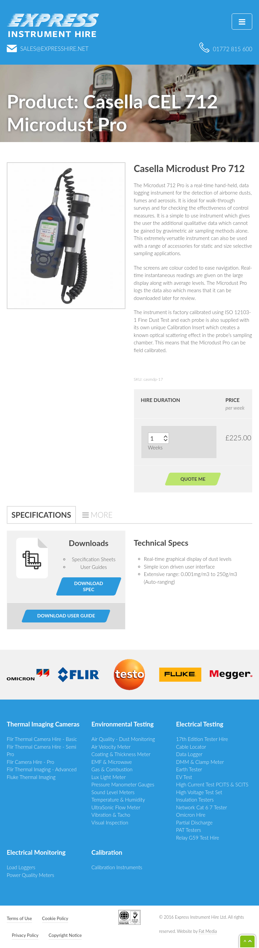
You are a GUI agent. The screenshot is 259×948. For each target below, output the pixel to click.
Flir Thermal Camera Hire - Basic (42, 739)
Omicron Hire (190, 815)
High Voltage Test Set (199, 792)
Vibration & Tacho (110, 815)
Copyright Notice (65, 935)
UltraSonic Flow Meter (115, 807)
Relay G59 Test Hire (197, 838)
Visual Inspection (109, 822)
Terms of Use (19, 918)
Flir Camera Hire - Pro (30, 762)
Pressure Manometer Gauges (122, 784)
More (102, 514)
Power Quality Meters (30, 875)
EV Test (184, 777)
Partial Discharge (194, 822)
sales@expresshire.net (48, 48)
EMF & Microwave (111, 762)
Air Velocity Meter (111, 747)
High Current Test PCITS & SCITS (212, 784)
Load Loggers (21, 867)
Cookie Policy (55, 918)
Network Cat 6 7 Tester (201, 807)
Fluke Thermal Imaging (31, 777)
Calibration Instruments (116, 867)
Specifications (41, 514)
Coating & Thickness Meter (120, 754)
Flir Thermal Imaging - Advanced (42, 769)
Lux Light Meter (108, 777)
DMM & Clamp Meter (200, 762)
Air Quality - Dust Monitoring (123, 739)
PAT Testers (188, 830)
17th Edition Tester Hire (202, 739)
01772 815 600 (225, 49)
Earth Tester (189, 769)
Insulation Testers (195, 800)
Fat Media (208, 931)
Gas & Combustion (112, 769)
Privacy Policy (25, 935)
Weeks (155, 447)
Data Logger (189, 754)
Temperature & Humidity (118, 800)
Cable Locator (191, 747)
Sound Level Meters (113, 792)
